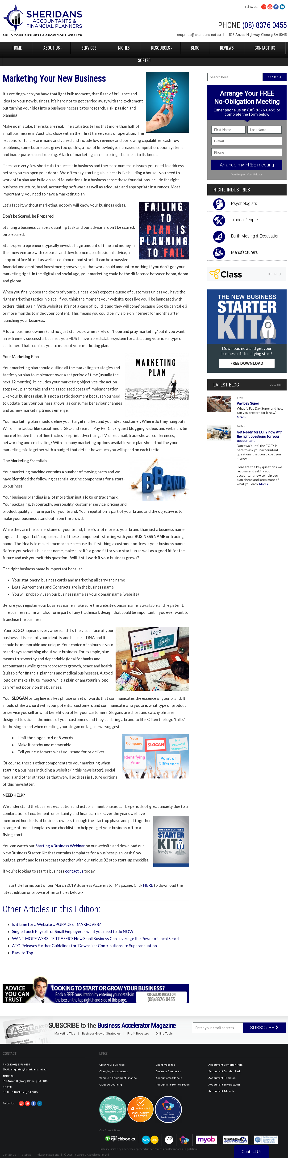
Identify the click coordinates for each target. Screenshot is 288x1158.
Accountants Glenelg (169, 1078)
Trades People (244, 219)
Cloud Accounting (110, 1084)
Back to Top (22, 952)
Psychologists (244, 203)
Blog (195, 48)
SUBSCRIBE (264, 1028)
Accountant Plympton (222, 1078)
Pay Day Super (248, 403)
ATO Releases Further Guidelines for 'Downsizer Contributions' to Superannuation (84, 945)
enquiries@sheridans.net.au (199, 35)
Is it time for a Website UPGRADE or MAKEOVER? (56, 924)
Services (88, 48)
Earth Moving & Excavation (255, 235)
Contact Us (265, 48)
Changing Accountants (113, 1071)
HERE (148, 885)
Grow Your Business (112, 1064)
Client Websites (165, 1064)
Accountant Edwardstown (224, 1084)
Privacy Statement (48, 1154)
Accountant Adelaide (222, 1091)
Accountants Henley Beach (173, 1084)
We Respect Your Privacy (247, 174)
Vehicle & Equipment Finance (118, 1078)
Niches (124, 48)
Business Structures (168, 1071)
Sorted (144, 60)
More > (241, 417)
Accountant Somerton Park (225, 1064)
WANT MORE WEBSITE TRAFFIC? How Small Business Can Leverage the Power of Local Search (96, 938)
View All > (276, 385)
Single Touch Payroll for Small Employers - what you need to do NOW (72, 931)
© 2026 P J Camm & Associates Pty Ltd (86, 1154)
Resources (160, 48)
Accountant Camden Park (225, 1071)
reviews (227, 48)
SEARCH (274, 77)
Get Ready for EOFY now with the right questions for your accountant (259, 436)
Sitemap (26, 1154)
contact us (74, 871)
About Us (51, 48)
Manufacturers (244, 252)
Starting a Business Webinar (60, 845)
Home (17, 48)
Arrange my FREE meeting (247, 165)
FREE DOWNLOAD (246, 363)
